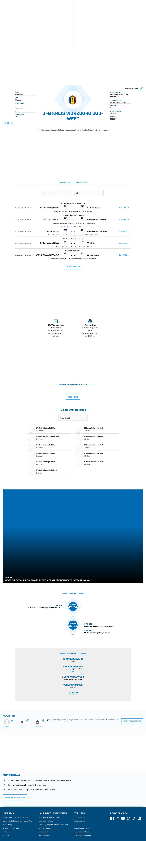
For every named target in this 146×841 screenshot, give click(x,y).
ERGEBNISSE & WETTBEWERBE (14, 13)
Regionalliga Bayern (82, 795)
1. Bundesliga (79, 784)
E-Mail (124, 69)
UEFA (16, 824)
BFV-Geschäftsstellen (47, 795)
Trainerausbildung (46, 788)
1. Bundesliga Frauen (82, 799)
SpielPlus (114, 3)
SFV (4, 824)
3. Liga (76, 791)
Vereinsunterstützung (11, 795)
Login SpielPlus (45, 802)
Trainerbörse (43, 799)
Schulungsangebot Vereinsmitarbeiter (53, 791)
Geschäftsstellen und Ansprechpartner (17, 788)
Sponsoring (7, 791)
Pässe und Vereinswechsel (49, 784)
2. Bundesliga (79, 788)
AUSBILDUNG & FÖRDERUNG (82, 13)
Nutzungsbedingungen (113, 824)
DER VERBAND (102, 13)
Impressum (139, 824)
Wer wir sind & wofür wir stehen (15, 784)
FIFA (22, 824)
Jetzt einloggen (134, 3)
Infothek (123, 3)
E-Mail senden (78, 646)
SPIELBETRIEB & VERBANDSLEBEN (55, 13)
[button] (4, 90)
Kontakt (6, 802)
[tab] (65, 150)
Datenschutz (128, 824)
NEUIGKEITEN (33, 13)
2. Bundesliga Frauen (82, 802)
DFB (9, 824)
